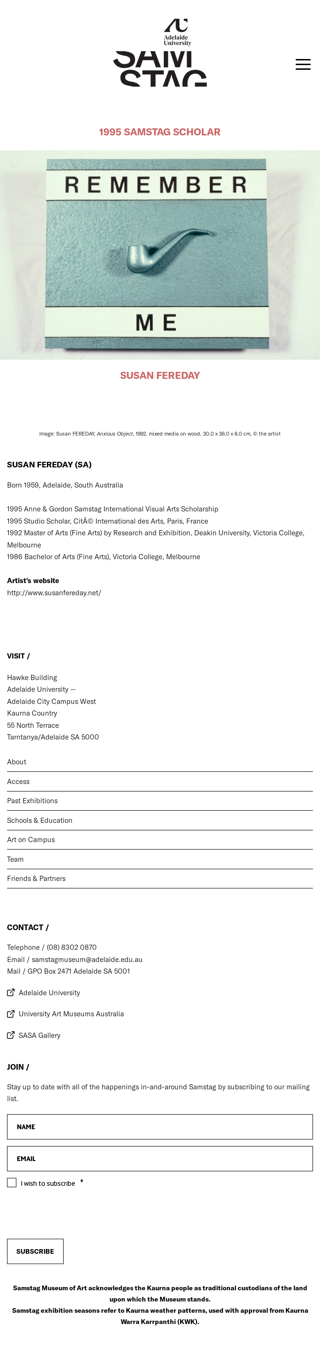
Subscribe (35, 1251)
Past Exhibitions (32, 800)
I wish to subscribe (48, 1183)
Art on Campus (31, 839)
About (16, 761)
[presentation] (78, 1213)
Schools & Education (40, 820)
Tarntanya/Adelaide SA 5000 (53, 736)
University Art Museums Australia (71, 1013)
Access (18, 781)
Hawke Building (32, 677)
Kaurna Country (32, 713)
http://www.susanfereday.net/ (55, 592)
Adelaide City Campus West (51, 701)
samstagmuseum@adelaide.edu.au (86, 959)
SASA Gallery (39, 1035)
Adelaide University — (41, 689)
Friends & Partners (36, 878)
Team (15, 859)
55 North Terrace (33, 725)
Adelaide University (49, 992)
